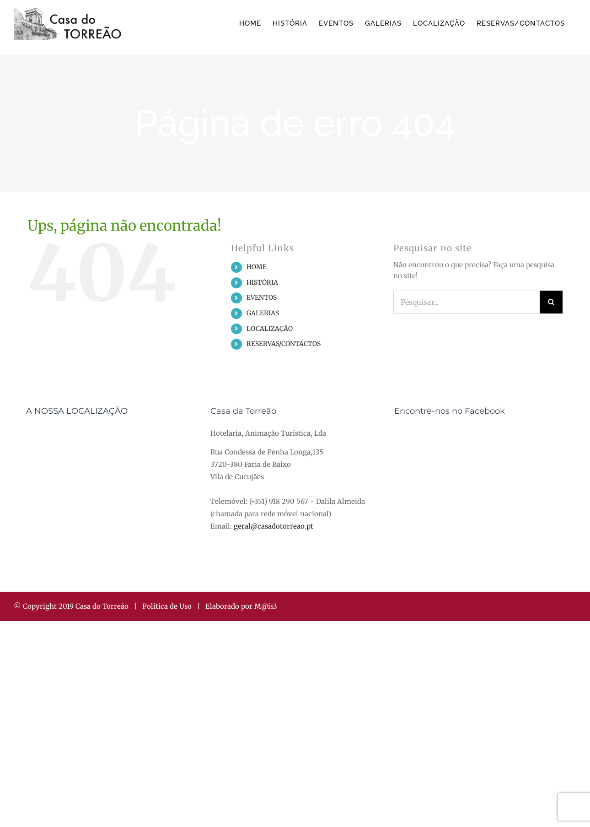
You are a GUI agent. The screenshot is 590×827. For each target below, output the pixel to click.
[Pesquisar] (551, 302)
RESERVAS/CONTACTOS (284, 344)
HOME (257, 267)
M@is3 (265, 606)
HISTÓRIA (262, 282)
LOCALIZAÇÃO (270, 328)
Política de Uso (167, 606)
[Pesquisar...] (466, 302)
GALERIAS (263, 313)
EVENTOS (262, 297)
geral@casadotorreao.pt (273, 526)
